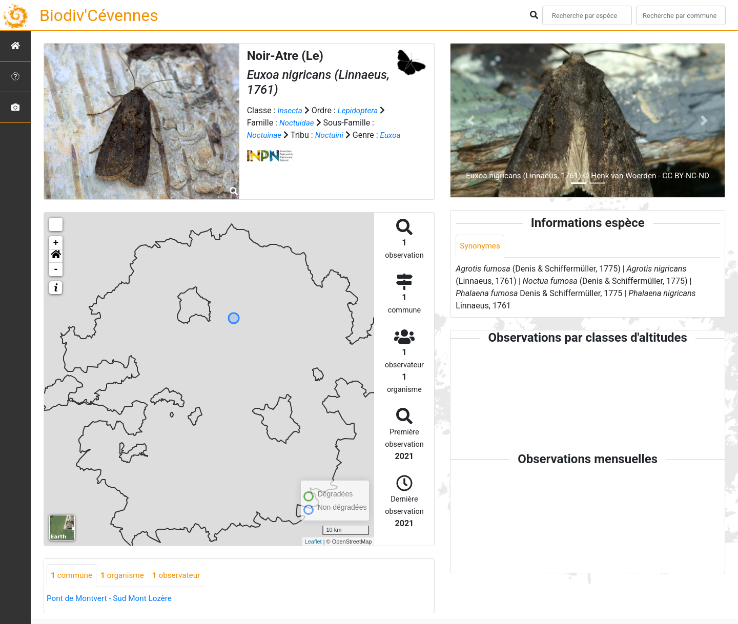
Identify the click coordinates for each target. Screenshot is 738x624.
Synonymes (481, 246)
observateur (181, 575)
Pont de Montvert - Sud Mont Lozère (112, 599)
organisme (125, 575)
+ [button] (56, 243)
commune (72, 575)
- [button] (56, 269)
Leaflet (313, 541)
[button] (56, 256)
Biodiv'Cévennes (98, 15)
